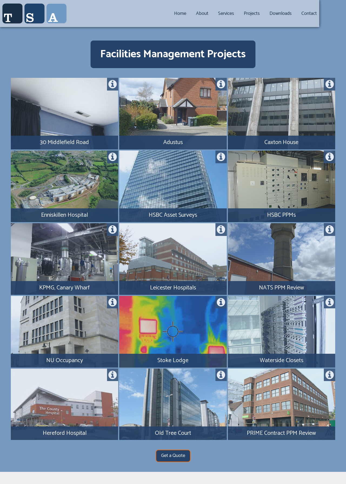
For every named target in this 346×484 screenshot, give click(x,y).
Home (198, 13)
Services (244, 13)
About (220, 13)
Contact (327, 13)
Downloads (299, 13)
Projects (270, 13)
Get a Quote (173, 456)
